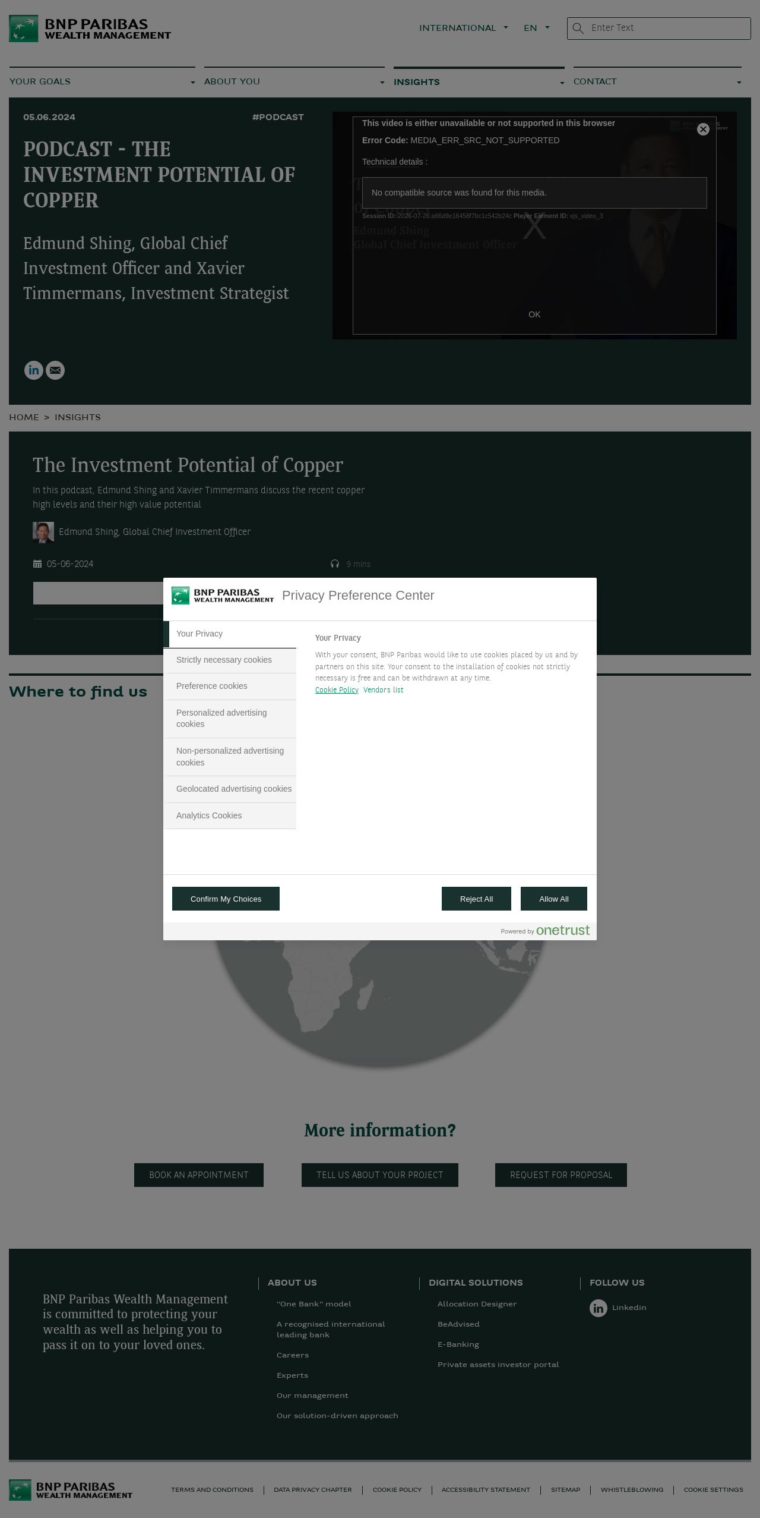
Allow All (554, 899)
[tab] (229, 634)
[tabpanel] (451, 667)
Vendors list (383, 690)
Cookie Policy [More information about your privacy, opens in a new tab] (337, 690)
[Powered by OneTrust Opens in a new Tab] (546, 932)
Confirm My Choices (226, 899)
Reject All (476, 899)
